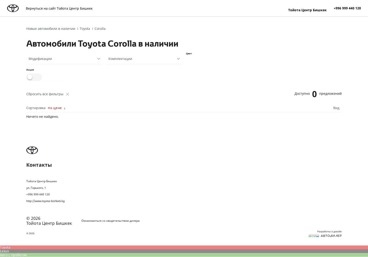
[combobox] (64, 58)
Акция (30, 69)
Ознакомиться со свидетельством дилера (110, 221)
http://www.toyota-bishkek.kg (45, 201)
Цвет (189, 53)
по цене (55, 108)
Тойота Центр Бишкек (307, 10)
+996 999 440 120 (347, 8)
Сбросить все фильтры (47, 94)
